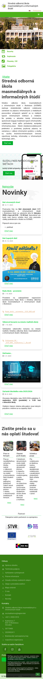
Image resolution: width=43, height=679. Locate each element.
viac (9, 503)
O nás (7, 591)
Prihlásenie (37, 11)
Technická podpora (12, 569)
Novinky (8, 599)
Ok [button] (38, 674)
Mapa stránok (10, 588)
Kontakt (8, 595)
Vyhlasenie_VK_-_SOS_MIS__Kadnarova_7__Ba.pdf (16, 342)
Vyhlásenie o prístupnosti (14, 573)
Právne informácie (12, 576)
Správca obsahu (11, 565)
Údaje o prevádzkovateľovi (15, 584)
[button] (29, 10)
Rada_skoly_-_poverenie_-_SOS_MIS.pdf (18, 312)
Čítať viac (7, 143)
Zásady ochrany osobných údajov (18, 580)
